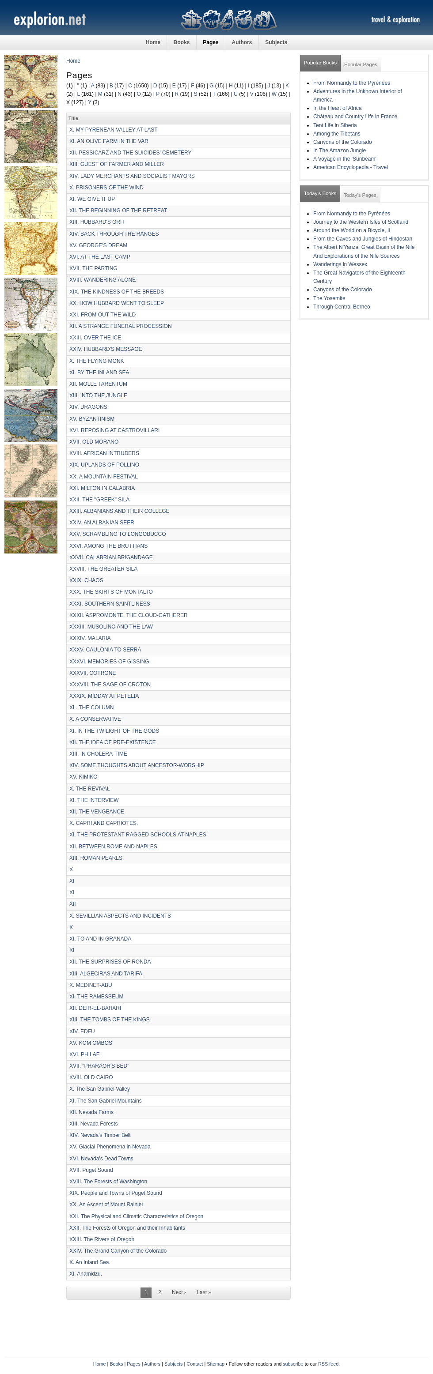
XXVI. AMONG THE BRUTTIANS (108, 546)
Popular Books (320, 62)
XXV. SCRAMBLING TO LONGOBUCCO (117, 534)
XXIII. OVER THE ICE (95, 338)
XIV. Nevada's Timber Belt (100, 1135)
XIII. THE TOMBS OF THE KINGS (109, 1019)
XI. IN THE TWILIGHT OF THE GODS (114, 731)
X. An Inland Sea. (89, 1262)
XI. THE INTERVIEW (94, 800)
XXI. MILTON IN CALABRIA (102, 488)
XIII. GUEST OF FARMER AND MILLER (116, 164)
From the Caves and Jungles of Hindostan (362, 239)
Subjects (276, 42)
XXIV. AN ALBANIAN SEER (101, 522)
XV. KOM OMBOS (90, 1043)
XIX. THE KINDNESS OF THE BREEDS (116, 292)
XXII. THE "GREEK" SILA (99, 500)
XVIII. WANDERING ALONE (102, 280)
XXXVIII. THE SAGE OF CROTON (110, 684)
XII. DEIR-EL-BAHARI (95, 1008)
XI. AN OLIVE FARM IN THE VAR (108, 141)
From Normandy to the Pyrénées (351, 83)
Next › (179, 1292)
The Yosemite (329, 298)
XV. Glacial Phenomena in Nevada (110, 1147)
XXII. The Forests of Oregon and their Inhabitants (127, 1228)
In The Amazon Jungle (339, 150)
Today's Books (320, 193)
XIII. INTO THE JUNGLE (98, 395)
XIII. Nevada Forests (93, 1124)
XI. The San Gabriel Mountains (105, 1101)
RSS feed (328, 1363)
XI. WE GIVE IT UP (92, 199)
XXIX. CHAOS (86, 580)
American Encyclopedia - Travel (350, 167)
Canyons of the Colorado (342, 142)
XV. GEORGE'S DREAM (98, 245)
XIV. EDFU (82, 1031)
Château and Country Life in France (355, 116)
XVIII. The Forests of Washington (108, 1181)
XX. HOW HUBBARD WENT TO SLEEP (116, 303)
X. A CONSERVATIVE (95, 719)
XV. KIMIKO (83, 777)
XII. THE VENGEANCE (96, 812)
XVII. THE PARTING (93, 268)
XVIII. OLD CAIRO (91, 1077)
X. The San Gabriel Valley (99, 1089)
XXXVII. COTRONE (92, 673)
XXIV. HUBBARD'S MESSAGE (105, 349)
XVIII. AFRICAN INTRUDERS (104, 453)
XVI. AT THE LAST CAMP (99, 257)
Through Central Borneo (341, 307)
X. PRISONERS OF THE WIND (106, 187)
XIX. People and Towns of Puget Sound (115, 1193)
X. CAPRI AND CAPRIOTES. (103, 823)
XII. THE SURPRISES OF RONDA (110, 962)
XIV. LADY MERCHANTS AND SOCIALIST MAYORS (132, 176)
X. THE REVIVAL (89, 789)
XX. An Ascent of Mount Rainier (106, 1204)
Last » (204, 1292)
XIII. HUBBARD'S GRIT (97, 222)
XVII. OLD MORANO (93, 442)
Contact (194, 1363)
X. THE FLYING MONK (96, 361)
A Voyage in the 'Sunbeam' (344, 159)
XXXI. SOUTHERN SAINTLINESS (109, 604)
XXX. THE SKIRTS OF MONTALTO (111, 592)
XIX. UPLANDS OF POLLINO (104, 465)
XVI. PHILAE (84, 1054)
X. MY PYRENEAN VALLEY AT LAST (113, 130)
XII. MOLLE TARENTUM (98, 384)
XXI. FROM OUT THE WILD (102, 315)
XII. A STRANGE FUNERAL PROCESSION (120, 326)
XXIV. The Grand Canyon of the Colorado (118, 1251)
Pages (210, 42)
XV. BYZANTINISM (91, 419)
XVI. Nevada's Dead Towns (101, 1159)
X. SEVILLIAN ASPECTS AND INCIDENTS (120, 916)
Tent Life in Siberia (335, 125)
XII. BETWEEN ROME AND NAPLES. (114, 846)
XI (71, 881)
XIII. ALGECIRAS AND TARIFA (105, 974)
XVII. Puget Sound (91, 1170)
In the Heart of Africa (337, 108)
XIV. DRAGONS (88, 407)
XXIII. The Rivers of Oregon (101, 1239)
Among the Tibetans (337, 134)
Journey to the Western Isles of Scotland (360, 222)
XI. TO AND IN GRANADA (100, 939)
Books (182, 42)
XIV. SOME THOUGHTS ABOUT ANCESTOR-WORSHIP (136, 765)
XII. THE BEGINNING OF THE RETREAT (118, 210)
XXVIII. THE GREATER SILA (103, 569)
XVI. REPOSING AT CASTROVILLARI (114, 430)
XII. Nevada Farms (91, 1112)
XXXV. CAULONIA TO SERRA (105, 650)
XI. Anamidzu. (85, 1274)
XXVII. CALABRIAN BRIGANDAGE (111, 557)
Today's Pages (360, 195)
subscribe (293, 1363)
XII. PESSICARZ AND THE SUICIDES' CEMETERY (130, 153)
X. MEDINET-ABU (90, 985)
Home (153, 42)
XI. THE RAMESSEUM (96, 997)
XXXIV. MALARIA (90, 638)
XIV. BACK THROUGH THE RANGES (114, 234)
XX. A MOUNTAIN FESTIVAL (103, 477)
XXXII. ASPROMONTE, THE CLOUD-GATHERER (128, 615)
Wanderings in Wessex (340, 264)
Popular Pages (360, 64)
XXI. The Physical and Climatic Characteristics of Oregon (136, 1216)
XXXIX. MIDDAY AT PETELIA (104, 696)
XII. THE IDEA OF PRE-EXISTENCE (112, 742)
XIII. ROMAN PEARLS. (96, 858)
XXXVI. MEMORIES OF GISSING (109, 662)
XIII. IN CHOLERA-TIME (98, 754)
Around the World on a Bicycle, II (352, 230)
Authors (242, 42)
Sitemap (215, 1363)
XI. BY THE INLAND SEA (99, 372)
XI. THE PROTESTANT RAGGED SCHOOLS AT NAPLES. (138, 835)
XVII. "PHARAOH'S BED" (99, 1066)
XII (72, 904)
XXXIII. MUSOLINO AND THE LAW (111, 627)
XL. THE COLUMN (91, 707)
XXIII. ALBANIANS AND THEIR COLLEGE (119, 511)
